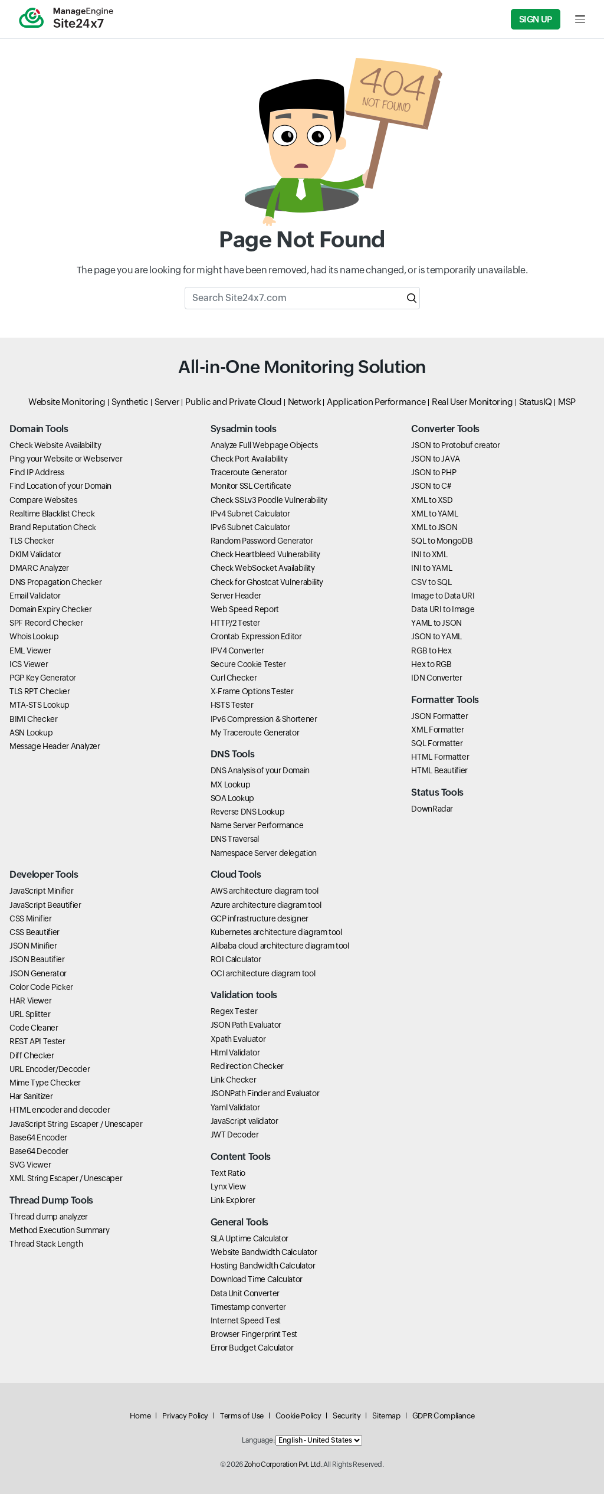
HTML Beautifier (439, 770)
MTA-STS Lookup (39, 705)
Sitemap (386, 1415)
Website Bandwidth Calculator (264, 1252)
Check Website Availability (55, 445)
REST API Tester (37, 1041)
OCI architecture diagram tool (263, 973)
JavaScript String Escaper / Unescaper (76, 1124)
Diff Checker (31, 1055)
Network (304, 402)
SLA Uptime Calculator (249, 1238)
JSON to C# (431, 486)
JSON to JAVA (435, 458)
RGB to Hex (431, 650)
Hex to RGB (431, 664)
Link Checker (234, 1079)
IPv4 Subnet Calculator (250, 513)
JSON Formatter (439, 716)
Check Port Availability (249, 458)
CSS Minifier (30, 918)
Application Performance (376, 402)
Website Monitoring (67, 402)
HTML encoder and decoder (59, 1109)
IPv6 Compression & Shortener (264, 719)
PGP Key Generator (42, 677)
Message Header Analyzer (54, 746)
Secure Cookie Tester (248, 664)
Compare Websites (43, 500)
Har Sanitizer (30, 1096)
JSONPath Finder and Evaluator (265, 1093)
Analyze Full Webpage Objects (264, 445)
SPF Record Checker (46, 622)
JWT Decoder (235, 1134)
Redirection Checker (247, 1066)
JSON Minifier (33, 945)
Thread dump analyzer (48, 1216)
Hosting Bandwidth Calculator (263, 1265)
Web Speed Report (245, 609)
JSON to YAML (436, 636)
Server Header (236, 595)
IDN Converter (436, 677)
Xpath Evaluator (238, 1039)
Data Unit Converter (245, 1293)
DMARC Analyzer (39, 568)
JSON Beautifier (37, 959)
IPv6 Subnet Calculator (250, 527)
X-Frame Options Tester (252, 691)
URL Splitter (30, 1014)
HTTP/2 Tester (235, 622)
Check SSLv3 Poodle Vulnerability (269, 500)
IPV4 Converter (237, 650)
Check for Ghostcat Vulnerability (267, 582)
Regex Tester (234, 1011)
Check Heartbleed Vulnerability (265, 554)
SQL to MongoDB (441, 540)
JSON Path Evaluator (246, 1024)
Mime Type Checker (45, 1082)
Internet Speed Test (246, 1320)
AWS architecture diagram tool (265, 890)
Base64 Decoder (38, 1151)
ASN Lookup (30, 732)
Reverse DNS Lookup (248, 811)
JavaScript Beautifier (45, 905)
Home (140, 1415)
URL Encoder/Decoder (49, 1069)
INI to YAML (431, 568)
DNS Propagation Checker (55, 582)
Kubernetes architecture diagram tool (276, 932)
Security (346, 1415)
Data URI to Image (442, 609)
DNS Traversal (235, 839)
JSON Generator (38, 973)
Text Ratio (228, 1173)
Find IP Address (36, 472)
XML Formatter (437, 729)
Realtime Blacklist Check (51, 513)
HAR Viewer (30, 1000)
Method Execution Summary (59, 1230)
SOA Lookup (232, 798)
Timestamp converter (248, 1307)
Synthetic (130, 402)
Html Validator (235, 1052)
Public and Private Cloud (233, 402)
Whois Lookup (34, 636)
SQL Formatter (436, 743)
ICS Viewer (28, 664)
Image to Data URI (442, 595)
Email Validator (35, 595)
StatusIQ (535, 402)
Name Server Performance (257, 825)
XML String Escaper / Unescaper (65, 1178)
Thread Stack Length (46, 1243)
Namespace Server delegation (264, 853)
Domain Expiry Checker (50, 609)
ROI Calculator (236, 959)
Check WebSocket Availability (263, 568)
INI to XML (429, 554)
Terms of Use (242, 1415)
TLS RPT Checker (39, 691)
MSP (567, 402)
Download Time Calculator (257, 1279)
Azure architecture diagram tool (266, 905)
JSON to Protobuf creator (455, 445)
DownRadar (432, 808)
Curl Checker (234, 677)
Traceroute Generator (249, 472)
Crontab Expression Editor (256, 636)
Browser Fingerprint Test (254, 1334)
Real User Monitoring (472, 402)
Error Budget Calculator (252, 1347)
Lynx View (228, 1186)
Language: (258, 1440)
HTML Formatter (440, 756)
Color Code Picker (41, 987)
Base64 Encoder (38, 1137)
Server (167, 402)
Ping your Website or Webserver (65, 458)
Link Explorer (233, 1200)
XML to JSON (434, 527)
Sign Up (535, 19)
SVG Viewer (30, 1164)
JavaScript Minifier (41, 890)
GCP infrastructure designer (259, 918)
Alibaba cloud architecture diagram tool (280, 945)
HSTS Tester (232, 705)
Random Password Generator (262, 540)
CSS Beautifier (34, 932)
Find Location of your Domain (60, 486)
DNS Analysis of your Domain (260, 770)
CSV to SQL (431, 582)
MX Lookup (231, 784)
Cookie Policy (298, 1415)
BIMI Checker (33, 719)
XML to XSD (431, 500)
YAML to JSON (436, 622)
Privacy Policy (185, 1415)
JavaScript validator (244, 1121)
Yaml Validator (235, 1107)
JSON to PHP (433, 472)
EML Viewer (30, 650)
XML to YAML (434, 513)
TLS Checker (31, 540)
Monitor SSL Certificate (251, 486)
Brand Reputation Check (52, 527)
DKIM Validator (35, 554)
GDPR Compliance (443, 1415)
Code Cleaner (33, 1027)
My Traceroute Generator (255, 732)
